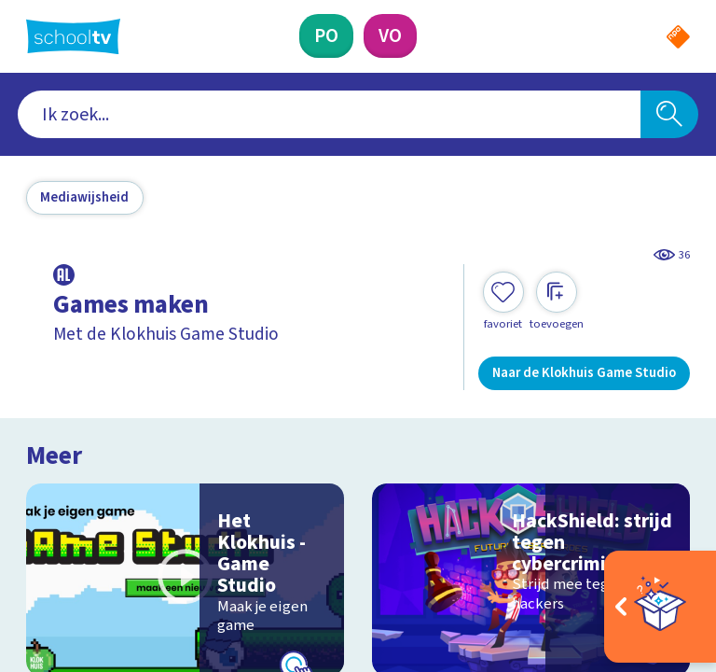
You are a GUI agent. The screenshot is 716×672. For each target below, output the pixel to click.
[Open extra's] (660, 607)
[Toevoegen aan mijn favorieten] (503, 301)
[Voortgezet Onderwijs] (390, 36)
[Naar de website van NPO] (678, 36)
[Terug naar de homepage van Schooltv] (73, 36)
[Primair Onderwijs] (326, 36)
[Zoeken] (669, 115)
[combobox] (329, 115)
